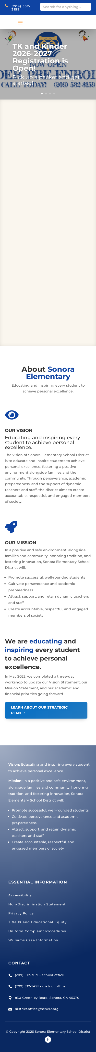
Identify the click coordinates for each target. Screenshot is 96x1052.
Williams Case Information (33, 940)
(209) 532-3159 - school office (39, 975)
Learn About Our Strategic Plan (39, 710)
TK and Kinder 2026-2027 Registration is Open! (40, 57)
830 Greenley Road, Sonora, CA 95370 (47, 998)
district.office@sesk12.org (37, 1009)
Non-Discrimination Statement (37, 904)
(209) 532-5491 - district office (40, 986)
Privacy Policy (21, 913)
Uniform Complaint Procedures (37, 931)
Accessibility (20, 895)
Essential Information (37, 882)
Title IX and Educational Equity (37, 922)
